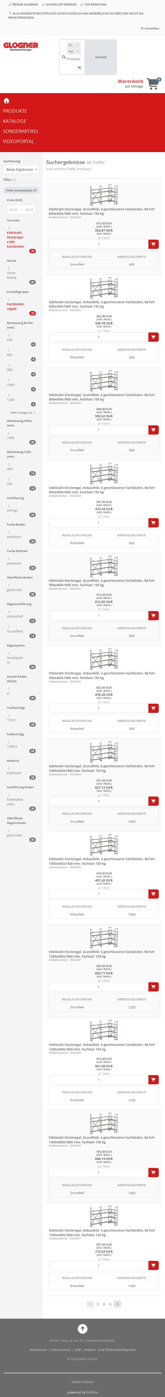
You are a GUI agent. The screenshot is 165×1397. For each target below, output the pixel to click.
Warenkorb (130, 81)
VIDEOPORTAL (18, 141)
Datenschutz (61, 1349)
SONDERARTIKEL (21, 131)
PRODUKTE (15, 111)
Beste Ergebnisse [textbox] (19, 169)
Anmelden (149, 28)
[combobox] (21, 169)
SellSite (92, 1392)
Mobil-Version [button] (83, 1382)
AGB (78, 1349)
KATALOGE (14, 121)
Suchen (101, 57)
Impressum (39, 1349)
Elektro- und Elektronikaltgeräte (109, 1349)
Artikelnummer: (58, 217)
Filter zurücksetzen (21, 190)
